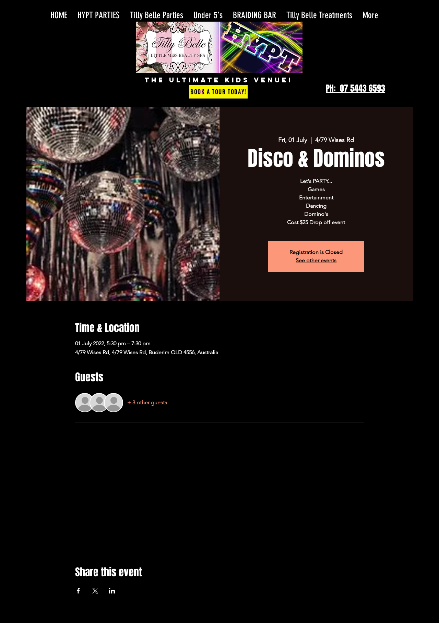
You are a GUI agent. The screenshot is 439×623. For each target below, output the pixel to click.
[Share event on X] (95, 590)
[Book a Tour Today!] (218, 92)
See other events (316, 260)
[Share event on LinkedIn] (112, 590)
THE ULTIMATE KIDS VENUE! (218, 80)
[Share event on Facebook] (78, 590)
